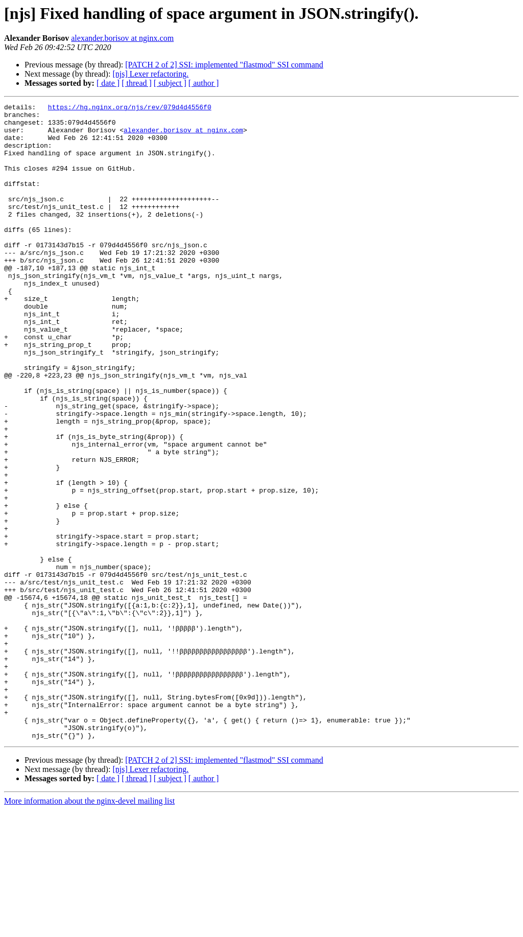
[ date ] (108, 83)
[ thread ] (137, 83)
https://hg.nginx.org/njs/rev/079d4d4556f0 (129, 108)
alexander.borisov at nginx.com (122, 38)
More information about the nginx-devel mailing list (89, 928)
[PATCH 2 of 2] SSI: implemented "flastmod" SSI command (224, 64)
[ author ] (203, 83)
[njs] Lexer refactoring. (150, 73)
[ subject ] (170, 83)
